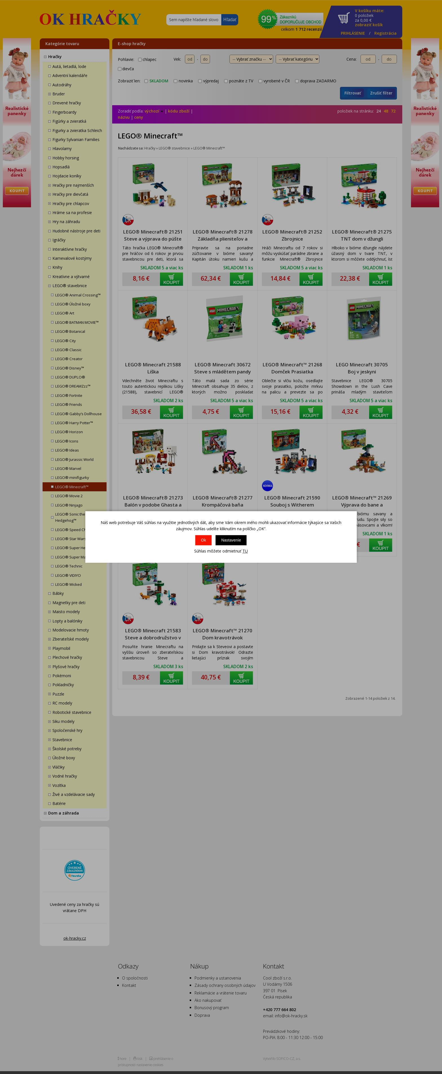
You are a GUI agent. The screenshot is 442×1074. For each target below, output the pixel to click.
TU (245, 551)
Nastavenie (231, 540)
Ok (203, 540)
